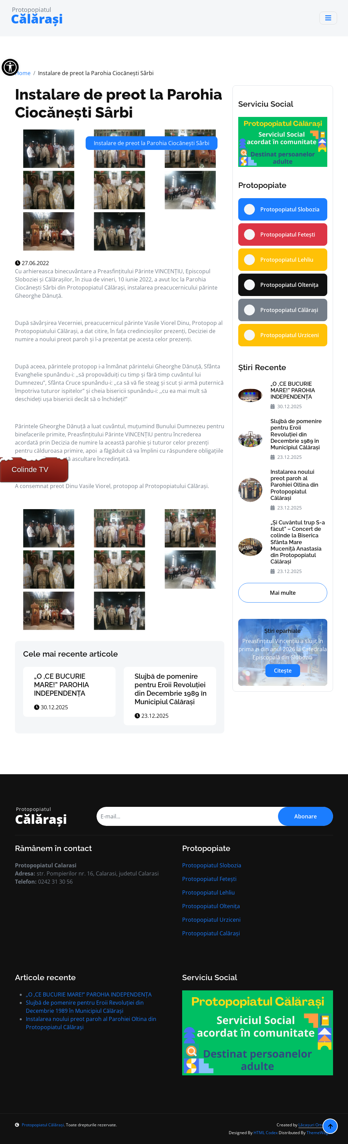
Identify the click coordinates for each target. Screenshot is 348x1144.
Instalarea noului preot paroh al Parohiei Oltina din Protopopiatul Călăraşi (294, 485)
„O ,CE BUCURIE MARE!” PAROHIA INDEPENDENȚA (61, 684)
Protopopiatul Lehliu (208, 892)
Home (23, 73)
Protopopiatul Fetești (209, 879)
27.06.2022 (32, 263)
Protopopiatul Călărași (39, 1125)
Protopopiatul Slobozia (211, 865)
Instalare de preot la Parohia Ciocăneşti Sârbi (118, 103)
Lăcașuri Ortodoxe (315, 1125)
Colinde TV (30, 469)
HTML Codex (266, 1133)
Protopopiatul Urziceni (211, 919)
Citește (283, 670)
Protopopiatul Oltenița (211, 906)
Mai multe (283, 592)
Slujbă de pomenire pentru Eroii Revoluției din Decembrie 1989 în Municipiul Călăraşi (171, 689)
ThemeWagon (320, 1133)
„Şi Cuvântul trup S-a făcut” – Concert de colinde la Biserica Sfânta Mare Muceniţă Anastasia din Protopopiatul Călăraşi (298, 542)
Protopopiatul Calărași (211, 933)
